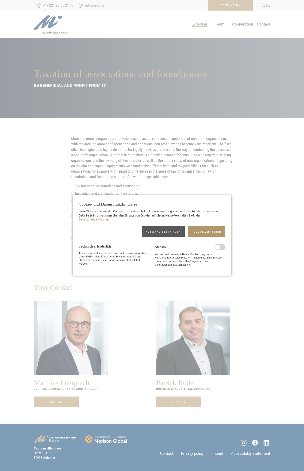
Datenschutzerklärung (93, 219)
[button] (163, 231)
